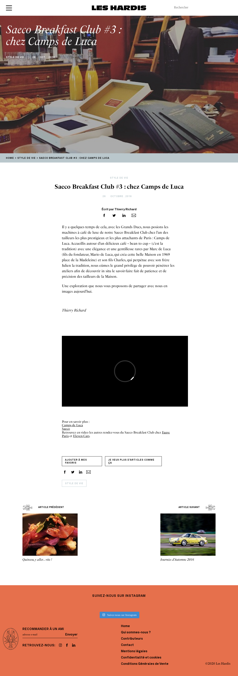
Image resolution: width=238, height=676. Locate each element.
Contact (127, 645)
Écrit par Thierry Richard (119, 209)
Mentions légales (134, 651)
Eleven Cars (81, 436)
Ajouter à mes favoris (76, 461)
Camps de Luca (72, 425)
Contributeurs (132, 638)
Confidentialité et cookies (141, 657)
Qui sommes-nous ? (136, 632)
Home (125, 626)
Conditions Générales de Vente (144, 664)
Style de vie (74, 483)
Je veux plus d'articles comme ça (131, 461)
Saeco (66, 429)
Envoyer (71, 634)
